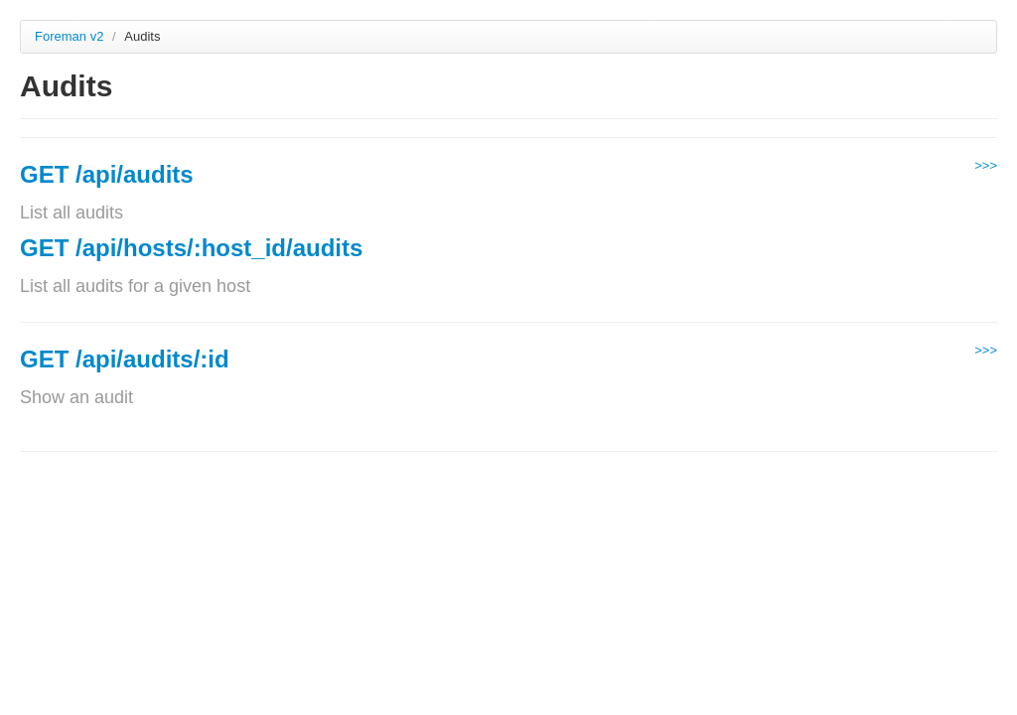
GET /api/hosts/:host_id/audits (191, 247)
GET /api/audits (107, 174)
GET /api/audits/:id (124, 359)
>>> (985, 165)
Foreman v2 (69, 36)
